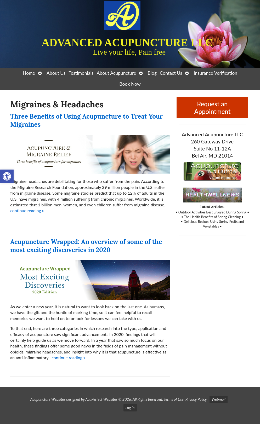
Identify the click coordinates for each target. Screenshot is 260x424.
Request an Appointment (212, 107)
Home (29, 73)
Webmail (218, 399)
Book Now (129, 84)
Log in (130, 407)
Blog (152, 73)
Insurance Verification (215, 73)
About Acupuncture (116, 73)
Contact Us (171, 73)
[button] (7, 176)
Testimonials (81, 73)
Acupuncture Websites (47, 399)
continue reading (27, 210)
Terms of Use (174, 399)
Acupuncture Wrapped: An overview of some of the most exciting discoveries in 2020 (86, 246)
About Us (56, 73)
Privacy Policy (196, 399)
